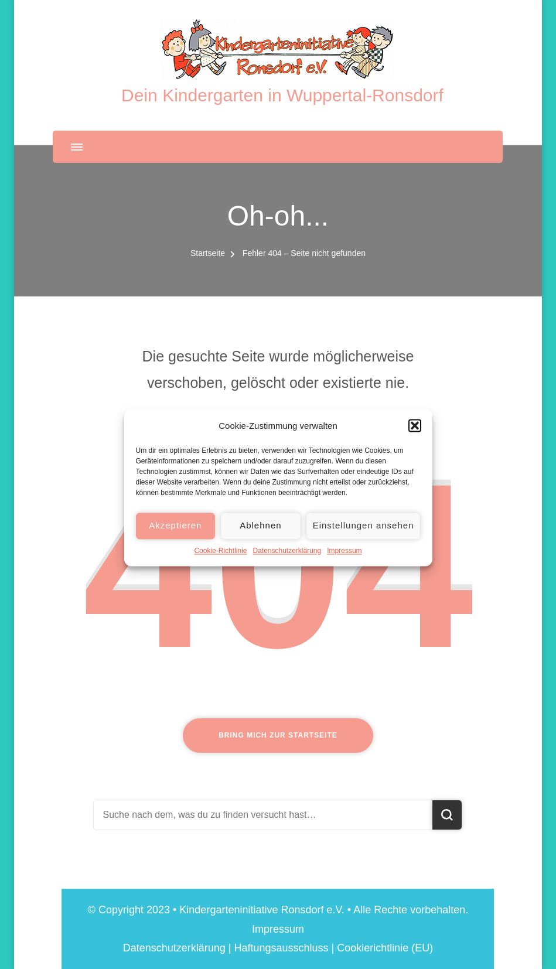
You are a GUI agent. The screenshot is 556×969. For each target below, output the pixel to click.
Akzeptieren (175, 536)
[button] (415, 436)
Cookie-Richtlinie (220, 561)
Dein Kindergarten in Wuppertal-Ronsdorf (282, 95)
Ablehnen (260, 536)
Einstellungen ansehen (363, 536)
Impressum (344, 561)
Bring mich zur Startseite (278, 735)
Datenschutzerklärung (287, 561)
